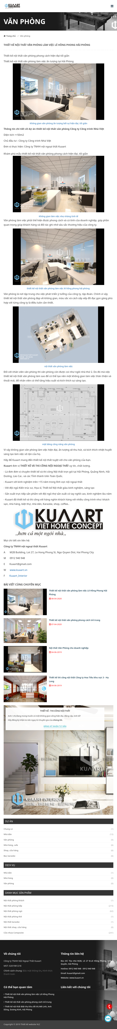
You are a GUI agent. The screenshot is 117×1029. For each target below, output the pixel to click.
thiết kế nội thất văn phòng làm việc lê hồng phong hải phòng (58, 288)
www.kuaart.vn (18, 570)
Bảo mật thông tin (32, 970)
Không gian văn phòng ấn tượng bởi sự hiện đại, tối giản (58, 123)
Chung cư (58, 829)
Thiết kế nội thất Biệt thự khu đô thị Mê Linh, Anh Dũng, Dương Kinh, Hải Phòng (27, 1008)
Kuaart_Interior (18, 575)
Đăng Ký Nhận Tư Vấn (55, 726)
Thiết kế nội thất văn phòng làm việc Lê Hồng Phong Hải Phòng (78, 592)
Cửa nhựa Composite (58, 933)
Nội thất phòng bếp (58, 906)
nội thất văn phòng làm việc (58, 366)
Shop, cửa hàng (58, 850)
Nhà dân (58, 834)
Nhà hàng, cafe (58, 845)
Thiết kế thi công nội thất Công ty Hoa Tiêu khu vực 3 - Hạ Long (79, 679)
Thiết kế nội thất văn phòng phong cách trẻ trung (74, 620)
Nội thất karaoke (58, 922)
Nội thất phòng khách (58, 900)
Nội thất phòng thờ (58, 916)
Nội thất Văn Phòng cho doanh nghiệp (69, 647)
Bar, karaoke (58, 856)
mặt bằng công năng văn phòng (58, 444)
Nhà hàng (58, 878)
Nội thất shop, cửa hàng (58, 927)
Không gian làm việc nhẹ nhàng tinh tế (58, 216)
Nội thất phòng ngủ (58, 911)
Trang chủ (11, 36)
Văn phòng (25, 36)
